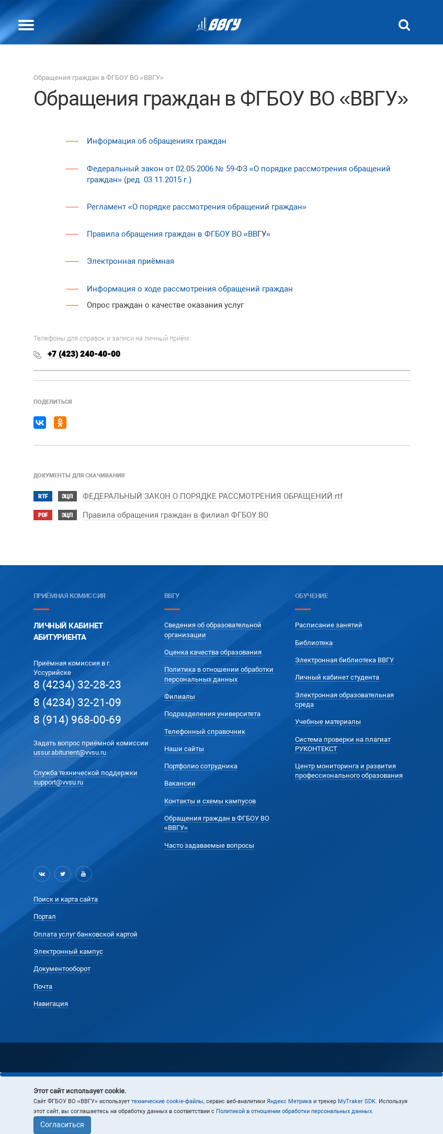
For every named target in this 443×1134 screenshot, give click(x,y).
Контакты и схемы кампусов (210, 801)
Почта (42, 986)
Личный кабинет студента (337, 677)
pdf (43, 515)
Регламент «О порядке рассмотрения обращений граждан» (197, 207)
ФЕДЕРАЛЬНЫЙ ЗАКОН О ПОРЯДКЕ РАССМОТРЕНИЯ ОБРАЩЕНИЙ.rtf (213, 496)
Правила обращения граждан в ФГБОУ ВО (165, 234)
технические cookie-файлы (167, 1101)
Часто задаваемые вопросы (209, 845)
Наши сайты (184, 749)
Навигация (50, 1004)
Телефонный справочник (204, 731)
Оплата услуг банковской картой (85, 934)
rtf (43, 496)
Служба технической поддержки (85, 773)
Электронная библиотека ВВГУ (344, 660)
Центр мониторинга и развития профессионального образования (349, 770)
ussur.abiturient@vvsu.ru (69, 752)
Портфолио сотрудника (200, 766)
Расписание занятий (328, 625)
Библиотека (314, 643)
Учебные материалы (328, 722)
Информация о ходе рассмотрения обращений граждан (190, 289)
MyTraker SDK (357, 1101)
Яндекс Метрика (289, 1101)
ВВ (252, 234)
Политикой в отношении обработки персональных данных (294, 1111)
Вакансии (180, 783)
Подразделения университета (212, 714)
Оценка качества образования (213, 652)
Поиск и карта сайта (65, 899)
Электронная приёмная (130, 261)
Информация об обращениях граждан (156, 141)
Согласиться (62, 1124)
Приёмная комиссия (69, 596)
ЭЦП (67, 496)
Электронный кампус (68, 951)
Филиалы (179, 696)
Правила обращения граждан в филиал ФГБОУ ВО (175, 515)
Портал (44, 916)
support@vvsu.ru (58, 782)
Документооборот (61, 969)
